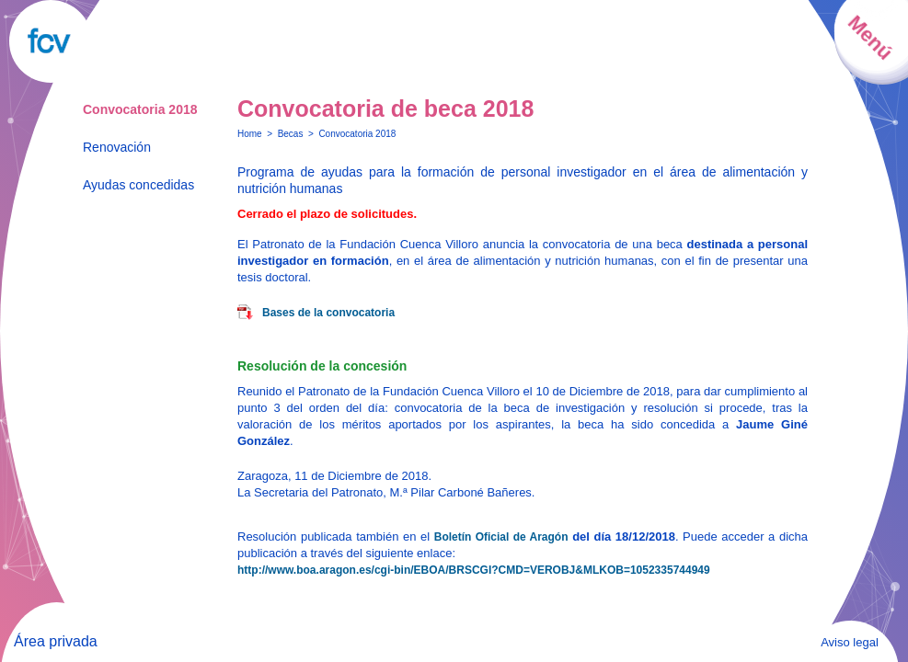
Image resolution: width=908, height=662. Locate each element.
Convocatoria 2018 (140, 109)
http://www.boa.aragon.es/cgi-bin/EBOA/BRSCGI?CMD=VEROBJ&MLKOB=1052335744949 (473, 570)
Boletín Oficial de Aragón (501, 537)
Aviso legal (850, 642)
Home (249, 134)
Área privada (56, 641)
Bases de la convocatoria (328, 312)
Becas (291, 134)
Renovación (117, 147)
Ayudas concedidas (138, 184)
